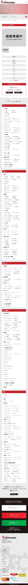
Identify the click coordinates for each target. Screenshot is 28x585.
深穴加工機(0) (15, 217)
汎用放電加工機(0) (7, 159)
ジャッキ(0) (6, 473)
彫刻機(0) (14, 190)
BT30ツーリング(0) (7, 427)
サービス (3, 548)
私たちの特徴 (4, 553)
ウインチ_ (5, 370)
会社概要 (3, 559)
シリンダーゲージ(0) (7, 410)
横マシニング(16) (16, 118)
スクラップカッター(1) (8, 271)
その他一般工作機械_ (8, 256)
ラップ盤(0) (6, 240)
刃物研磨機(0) (14, 243)
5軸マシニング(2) (16, 119)
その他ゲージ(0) (7, 413)
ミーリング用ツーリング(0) (9, 436)
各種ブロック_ (6, 419)
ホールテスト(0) (7, 415)
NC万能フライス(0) (7, 130)
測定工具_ (5, 403)
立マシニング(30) (7, 118)
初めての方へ (4, 546)
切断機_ (5, 266)
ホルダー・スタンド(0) (16, 415)
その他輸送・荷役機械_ (9, 383)
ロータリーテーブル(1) (8, 457)
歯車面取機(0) (14, 252)
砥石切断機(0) (6, 323)
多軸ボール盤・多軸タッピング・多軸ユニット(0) (12, 215)
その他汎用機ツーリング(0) (15, 439)
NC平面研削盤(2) (7, 136)
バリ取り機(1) (17, 271)
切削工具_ (5, 441)
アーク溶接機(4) (7, 334)
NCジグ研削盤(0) (19, 141)
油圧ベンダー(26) (16, 292)
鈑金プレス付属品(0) (7, 288)
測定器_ (5, 387)
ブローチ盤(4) (14, 238)
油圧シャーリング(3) (18, 268)
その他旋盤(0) (6, 181)
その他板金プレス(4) (17, 288)
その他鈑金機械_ (7, 303)
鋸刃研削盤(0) (15, 203)
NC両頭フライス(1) (17, 130)
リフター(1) (6, 376)
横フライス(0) (14, 185)
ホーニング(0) (6, 238)
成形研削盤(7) (14, 196)
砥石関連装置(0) (15, 471)
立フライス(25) (6, 185)
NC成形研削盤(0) (16, 136)
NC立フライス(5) (7, 127)
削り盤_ (5, 229)
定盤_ (4, 399)
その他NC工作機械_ (8, 164)
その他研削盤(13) (7, 208)
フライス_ (5, 183)
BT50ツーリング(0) (7, 428)
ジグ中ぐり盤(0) (14, 225)
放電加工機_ (6, 157)
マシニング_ (6, 116)
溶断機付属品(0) (7, 280)
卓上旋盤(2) (6, 176)
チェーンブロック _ (8, 366)
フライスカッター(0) (7, 445)
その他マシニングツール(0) (9, 432)
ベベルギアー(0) (7, 251)
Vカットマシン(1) (16, 269)
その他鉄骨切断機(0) (7, 325)
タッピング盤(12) (17, 219)
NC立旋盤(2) (13, 110)
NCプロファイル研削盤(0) (8, 141)
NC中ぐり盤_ (6, 153)
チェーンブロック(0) (7, 368)
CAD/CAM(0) (16, 476)
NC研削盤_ (6, 134)
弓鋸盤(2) (15, 318)
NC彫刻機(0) (6, 132)
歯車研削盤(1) (15, 251)
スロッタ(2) (14, 232)
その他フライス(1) (7, 192)
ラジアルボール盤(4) (7, 214)
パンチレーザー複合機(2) (8, 286)
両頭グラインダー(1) (7, 206)
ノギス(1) (5, 405)
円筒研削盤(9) (14, 198)
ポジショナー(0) (13, 328)
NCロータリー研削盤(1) (8, 138)
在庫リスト (4, 556)
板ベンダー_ (6, 290)
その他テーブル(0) (7, 460)
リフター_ (5, 374)
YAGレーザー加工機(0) (8, 339)
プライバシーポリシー (5, 566)
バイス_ (5, 394)
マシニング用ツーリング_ (9, 423)
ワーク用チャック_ (8, 449)
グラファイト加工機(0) (8, 121)
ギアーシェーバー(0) (13, 249)
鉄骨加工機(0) (16, 325)
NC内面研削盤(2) (18, 138)
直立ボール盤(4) (16, 212)
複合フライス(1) (7, 190)
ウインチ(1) (6, 372)
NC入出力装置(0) (7, 471)
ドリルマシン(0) (7, 327)
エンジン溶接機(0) (16, 338)
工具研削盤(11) (14, 201)
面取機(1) (14, 258)
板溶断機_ (5, 277)
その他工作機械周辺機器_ (9, 462)
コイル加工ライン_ (8, 299)
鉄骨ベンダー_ (6, 342)
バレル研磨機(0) (14, 240)
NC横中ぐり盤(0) (7, 155)
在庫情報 (3, 555)
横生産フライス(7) (16, 187)
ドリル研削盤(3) (7, 203)
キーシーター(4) (7, 234)
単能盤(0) (15, 179)
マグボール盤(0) (7, 330)
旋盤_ (4, 174)
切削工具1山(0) (16, 445)
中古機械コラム (4, 561)
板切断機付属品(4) (16, 273)
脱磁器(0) (12, 473)
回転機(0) (5, 328)
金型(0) (18, 473)
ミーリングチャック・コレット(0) (10, 425)
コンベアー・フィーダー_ (9, 378)
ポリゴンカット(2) (7, 179)
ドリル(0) (18, 436)
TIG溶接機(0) (6, 336)
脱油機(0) (5, 466)
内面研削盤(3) (6, 198)
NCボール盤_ (6, 147)
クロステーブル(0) (18, 457)
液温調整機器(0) (7, 468)
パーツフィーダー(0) (13, 466)
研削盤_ (5, 194)
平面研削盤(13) (6, 196)
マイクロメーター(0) (13, 405)
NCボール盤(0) (6, 149)
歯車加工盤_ (6, 247)
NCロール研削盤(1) (16, 143)
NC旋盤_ (5, 108)
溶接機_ (5, 332)
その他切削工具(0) (7, 447)
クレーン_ (5, 352)
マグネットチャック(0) (16, 451)
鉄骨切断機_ (6, 313)
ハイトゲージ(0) (7, 408)
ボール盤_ (5, 210)
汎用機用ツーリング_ (8, 434)
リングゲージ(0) (17, 410)
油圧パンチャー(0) (7, 315)
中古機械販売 (4, 550)
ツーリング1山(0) (7, 430)
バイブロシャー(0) (7, 269)
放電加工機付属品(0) (7, 162)
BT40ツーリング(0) (17, 427)
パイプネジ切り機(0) (7, 318)
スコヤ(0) (14, 413)
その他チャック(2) (7, 453)
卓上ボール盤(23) (7, 212)
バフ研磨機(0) (6, 243)
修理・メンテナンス (5, 572)
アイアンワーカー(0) (16, 330)
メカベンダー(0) (7, 292)
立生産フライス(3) (7, 187)
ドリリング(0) (17, 121)
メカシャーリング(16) (8, 268)
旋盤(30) (12, 176)
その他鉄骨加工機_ (8, 347)
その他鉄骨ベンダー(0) (8, 345)
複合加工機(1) (13, 112)
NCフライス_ (6, 125)
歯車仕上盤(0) (6, 252)
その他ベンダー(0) (16, 297)
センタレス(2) (6, 201)
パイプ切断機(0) (14, 323)
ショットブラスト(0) (7, 320)
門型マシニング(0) (7, 119)
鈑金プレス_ (6, 282)
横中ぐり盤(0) (6, 225)
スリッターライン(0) (7, 301)
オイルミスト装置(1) (7, 476)
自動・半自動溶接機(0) (16, 334)
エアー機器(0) (13, 480)
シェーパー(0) (6, 232)
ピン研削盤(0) (16, 206)
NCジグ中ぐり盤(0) (16, 155)
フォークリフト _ (7, 357)
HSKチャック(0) (16, 428)
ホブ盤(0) (5, 249)
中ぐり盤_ (5, 223)
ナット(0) (5, 439)
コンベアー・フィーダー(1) (9, 380)
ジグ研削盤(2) (16, 199)
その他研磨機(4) (7, 245)
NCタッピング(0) (15, 149)
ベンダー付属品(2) (7, 297)
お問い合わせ (18, 92)
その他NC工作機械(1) (8, 166)
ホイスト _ (6, 362)
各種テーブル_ (6, 455)
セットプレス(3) (18, 286)
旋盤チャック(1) (7, 451)
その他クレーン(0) (7, 355)
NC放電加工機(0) (16, 159)
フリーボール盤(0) (7, 217)
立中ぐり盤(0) (6, 226)
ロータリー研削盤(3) (7, 199)
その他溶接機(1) (18, 339)
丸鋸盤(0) (15, 320)
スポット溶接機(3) (15, 336)
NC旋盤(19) (6, 110)
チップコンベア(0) (16, 468)
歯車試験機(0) (6, 254)
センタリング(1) (7, 258)
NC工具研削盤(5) (7, 143)
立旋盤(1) (18, 176)
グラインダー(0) (7, 481)
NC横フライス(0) (16, 127)
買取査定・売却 (5, 549)
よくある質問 (4, 563)
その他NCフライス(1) (15, 132)
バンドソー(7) (15, 315)
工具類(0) (14, 481)
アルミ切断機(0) (18, 322)
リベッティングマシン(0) (8, 322)
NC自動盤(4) (6, 112)
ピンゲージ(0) (15, 408)
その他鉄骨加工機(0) (7, 349)
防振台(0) (5, 478)
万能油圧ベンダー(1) (7, 294)
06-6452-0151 (10, 89)
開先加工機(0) (15, 327)
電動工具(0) (6, 480)
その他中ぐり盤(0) (15, 226)
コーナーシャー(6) (7, 273)
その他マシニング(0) (7, 123)
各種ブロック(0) (7, 421)
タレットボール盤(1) (7, 219)
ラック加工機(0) (14, 254)
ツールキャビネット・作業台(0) (15, 478)
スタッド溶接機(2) (7, 338)
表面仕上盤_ (6, 236)
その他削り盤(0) (15, 234)
